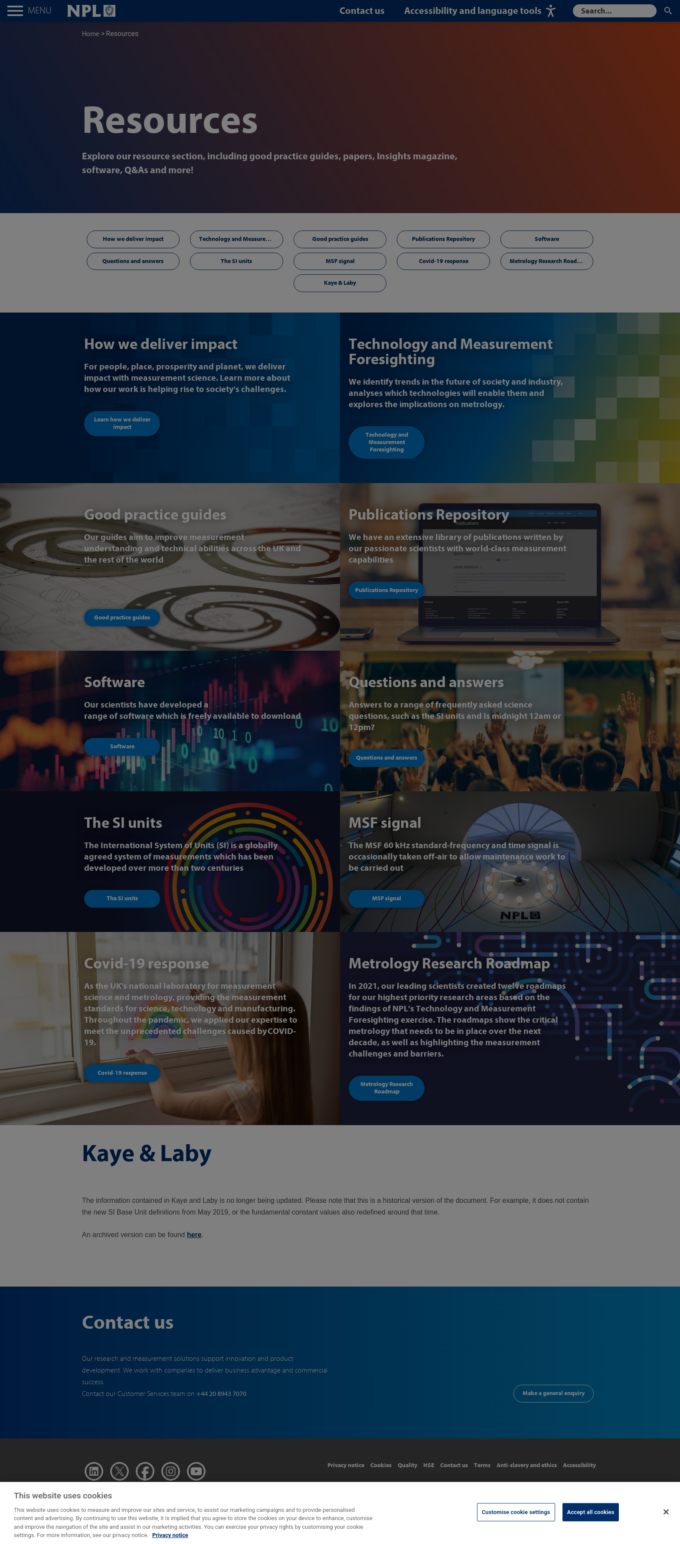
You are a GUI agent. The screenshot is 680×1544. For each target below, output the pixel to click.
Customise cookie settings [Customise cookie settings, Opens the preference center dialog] (516, 1517)
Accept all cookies (591, 1517)
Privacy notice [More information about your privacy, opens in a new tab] (170, 1540)
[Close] (666, 1516)
